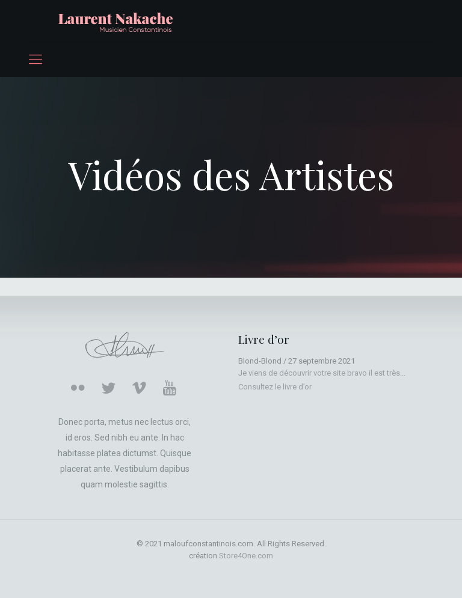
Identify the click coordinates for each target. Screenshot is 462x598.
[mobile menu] (35, 59)
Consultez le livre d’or (275, 386)
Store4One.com (246, 555)
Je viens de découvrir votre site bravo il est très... (321, 372)
